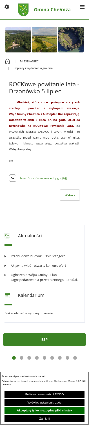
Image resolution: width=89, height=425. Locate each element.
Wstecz (70, 195)
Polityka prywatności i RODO (44, 394)
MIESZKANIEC (29, 61)
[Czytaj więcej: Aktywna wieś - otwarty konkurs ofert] (44, 265)
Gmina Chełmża (52, 9)
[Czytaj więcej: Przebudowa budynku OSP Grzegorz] (44, 256)
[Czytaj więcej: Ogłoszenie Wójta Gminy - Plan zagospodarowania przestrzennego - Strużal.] (44, 277)
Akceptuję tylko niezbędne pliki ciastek (44, 410)
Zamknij (44, 418)
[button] (6, 7)
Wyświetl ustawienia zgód (44, 402)
